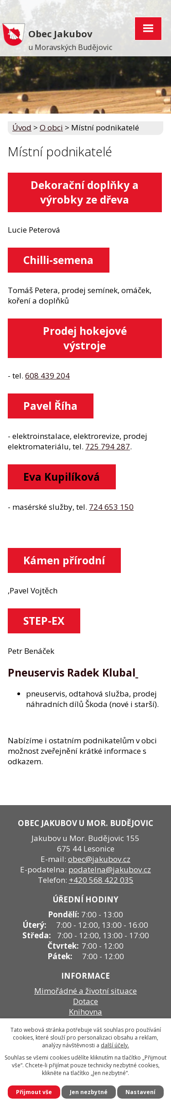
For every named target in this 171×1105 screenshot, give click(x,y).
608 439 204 (47, 375)
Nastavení (140, 1092)
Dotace (85, 1001)
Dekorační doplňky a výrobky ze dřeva (85, 192)
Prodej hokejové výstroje (85, 338)
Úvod (21, 127)
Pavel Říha (50, 405)
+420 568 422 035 (101, 880)
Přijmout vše (34, 1092)
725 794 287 (107, 446)
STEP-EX (43, 620)
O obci (51, 127)
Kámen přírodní (64, 560)
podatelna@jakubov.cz (109, 869)
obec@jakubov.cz (99, 859)
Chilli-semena (58, 260)
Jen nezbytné (89, 1092)
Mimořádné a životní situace (85, 991)
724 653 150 (111, 507)
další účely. (115, 1045)
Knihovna (85, 1011)
